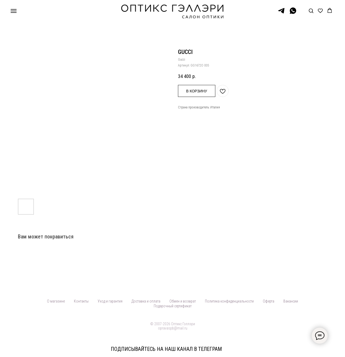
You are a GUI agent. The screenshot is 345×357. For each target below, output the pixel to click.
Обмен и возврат (182, 301)
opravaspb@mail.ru (172, 328)
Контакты (81, 301)
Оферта (268, 301)
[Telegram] (281, 13)
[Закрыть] (337, 349)
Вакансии (290, 301)
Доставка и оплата (146, 301)
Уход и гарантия (110, 301)
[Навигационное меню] (14, 11)
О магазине (56, 301)
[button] (311, 10)
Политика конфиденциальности (229, 301)
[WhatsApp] (293, 13)
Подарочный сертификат (173, 306)
